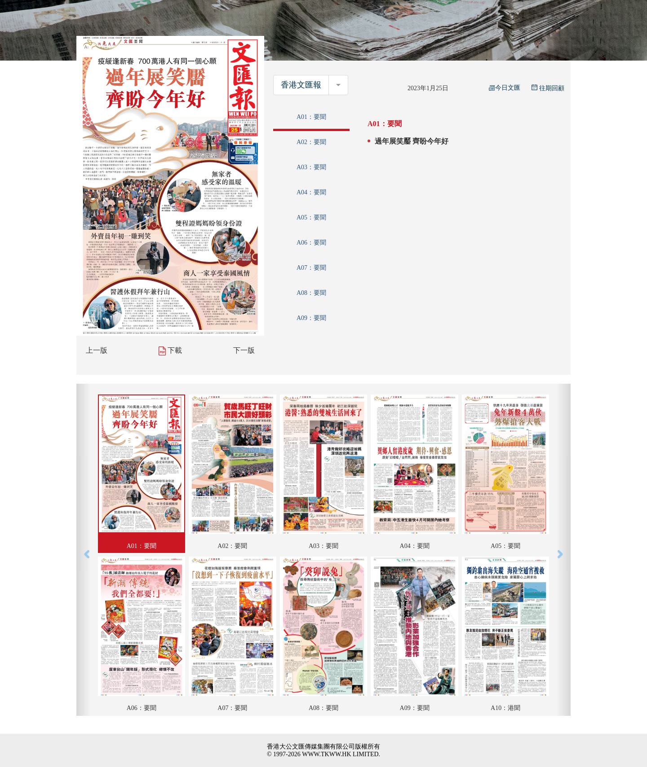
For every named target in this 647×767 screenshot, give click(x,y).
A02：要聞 (311, 142)
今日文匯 (504, 87)
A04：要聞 (311, 192)
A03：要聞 (311, 167)
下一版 (244, 350)
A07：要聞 (311, 267)
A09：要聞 (311, 318)
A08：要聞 (311, 292)
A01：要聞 (311, 117)
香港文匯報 (301, 84)
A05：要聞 (311, 217)
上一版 (96, 350)
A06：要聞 (311, 242)
